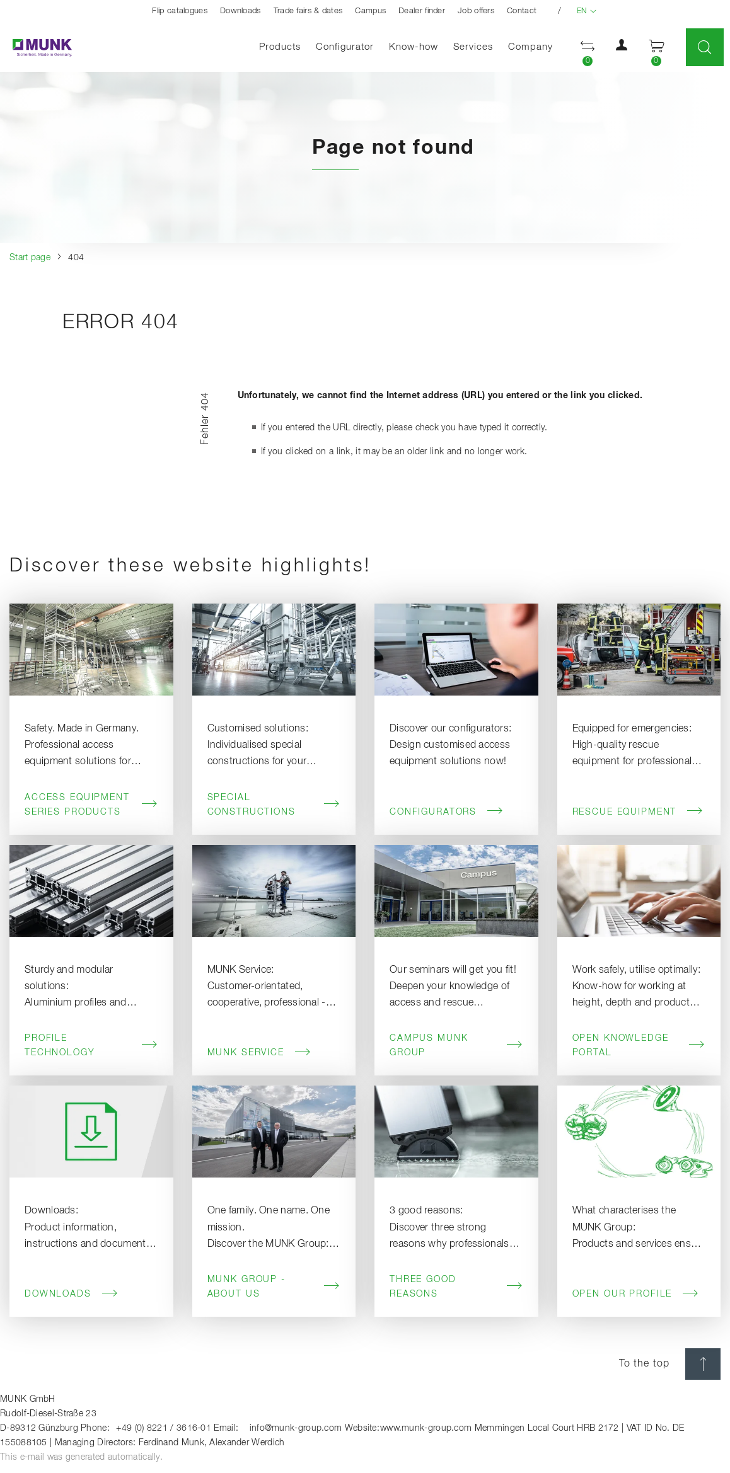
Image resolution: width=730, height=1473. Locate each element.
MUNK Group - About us (274, 1286)
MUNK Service (259, 1053)
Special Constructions (274, 805)
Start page (29, 257)
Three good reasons (456, 1286)
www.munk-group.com (426, 1428)
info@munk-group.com (296, 1428)
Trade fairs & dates (308, 11)
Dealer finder (421, 11)
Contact (521, 11)
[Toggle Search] (705, 47)
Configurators (447, 811)
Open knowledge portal (639, 1045)
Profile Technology (91, 1045)
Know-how (413, 47)
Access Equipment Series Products (91, 805)
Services (473, 47)
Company (530, 47)
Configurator (345, 47)
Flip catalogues (179, 11)
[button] (622, 48)
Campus (370, 11)
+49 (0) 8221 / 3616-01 (163, 1428)
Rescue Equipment (638, 811)
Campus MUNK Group (456, 1045)
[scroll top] (703, 1364)
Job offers (476, 11)
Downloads (240, 11)
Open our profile (636, 1294)
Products (280, 47)
